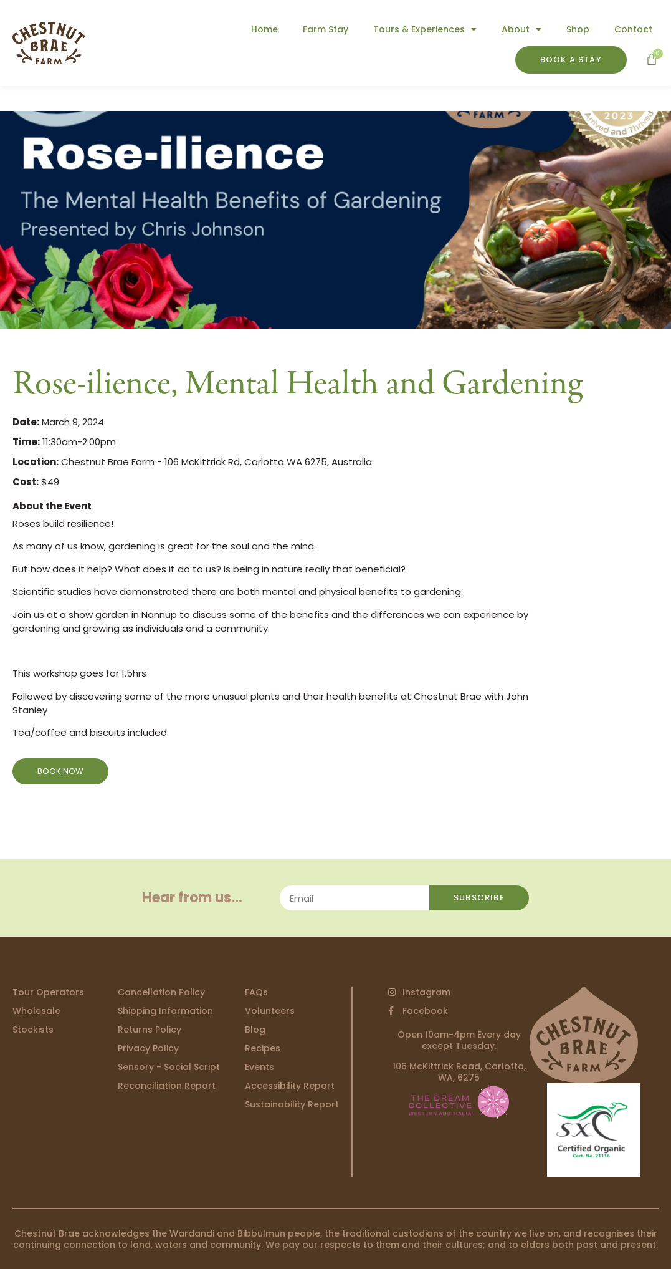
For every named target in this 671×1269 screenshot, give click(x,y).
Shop (577, 29)
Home (264, 29)
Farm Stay (325, 29)
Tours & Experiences (425, 29)
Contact (633, 29)
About (521, 29)
